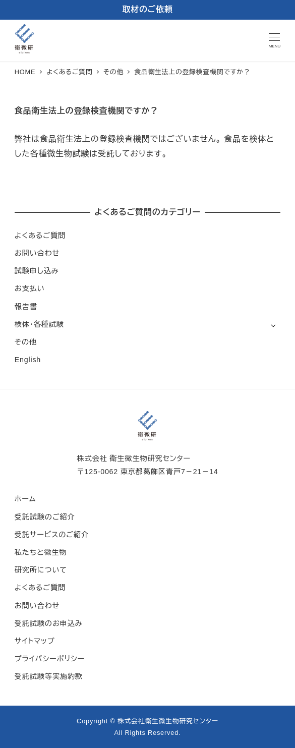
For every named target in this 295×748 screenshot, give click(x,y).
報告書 (26, 307)
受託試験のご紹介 (45, 517)
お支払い (30, 288)
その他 (26, 342)
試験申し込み (37, 271)
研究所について (41, 570)
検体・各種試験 (39, 324)
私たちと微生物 (41, 552)
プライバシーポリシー (50, 659)
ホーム (25, 499)
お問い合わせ (37, 253)
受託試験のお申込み (49, 623)
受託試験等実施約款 (49, 676)
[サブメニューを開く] (273, 325)
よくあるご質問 (40, 236)
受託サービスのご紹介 (52, 535)
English (28, 360)
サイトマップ (35, 641)
